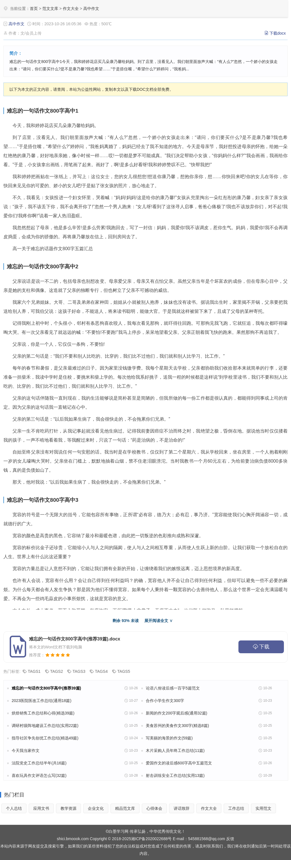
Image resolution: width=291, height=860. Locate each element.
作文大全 (71, 8)
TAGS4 (101, 671)
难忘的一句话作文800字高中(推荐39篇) (46, 688)
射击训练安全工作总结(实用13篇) (175, 775)
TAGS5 (123, 671)
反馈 (230, 838)
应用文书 (41, 808)
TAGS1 (34, 671)
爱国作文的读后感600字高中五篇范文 (179, 763)
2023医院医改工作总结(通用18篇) (41, 700)
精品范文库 (125, 808)
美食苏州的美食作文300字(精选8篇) (177, 725)
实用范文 (263, 808)
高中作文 (91, 8)
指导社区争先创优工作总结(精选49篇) (45, 738)
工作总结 (236, 808)
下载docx (277, 33)
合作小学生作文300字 (165, 700)
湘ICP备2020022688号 (151, 838)
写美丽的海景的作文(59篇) (169, 738)
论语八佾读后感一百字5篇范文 (173, 688)
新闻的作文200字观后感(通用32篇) (176, 713)
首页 (34, 8)
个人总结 (14, 808)
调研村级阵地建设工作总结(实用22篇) (45, 725)
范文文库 (50, 8)
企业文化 (96, 808)
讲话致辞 (182, 808)
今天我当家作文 (26, 750)
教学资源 (68, 808)
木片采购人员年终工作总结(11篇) (175, 750)
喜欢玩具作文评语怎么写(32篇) (39, 775)
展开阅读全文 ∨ (158, 620)
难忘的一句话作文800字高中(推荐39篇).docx (74, 638)
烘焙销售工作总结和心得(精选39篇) (43, 713)
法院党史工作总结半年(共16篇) (39, 763)
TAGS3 (78, 671)
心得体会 (154, 808)
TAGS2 (56, 671)
